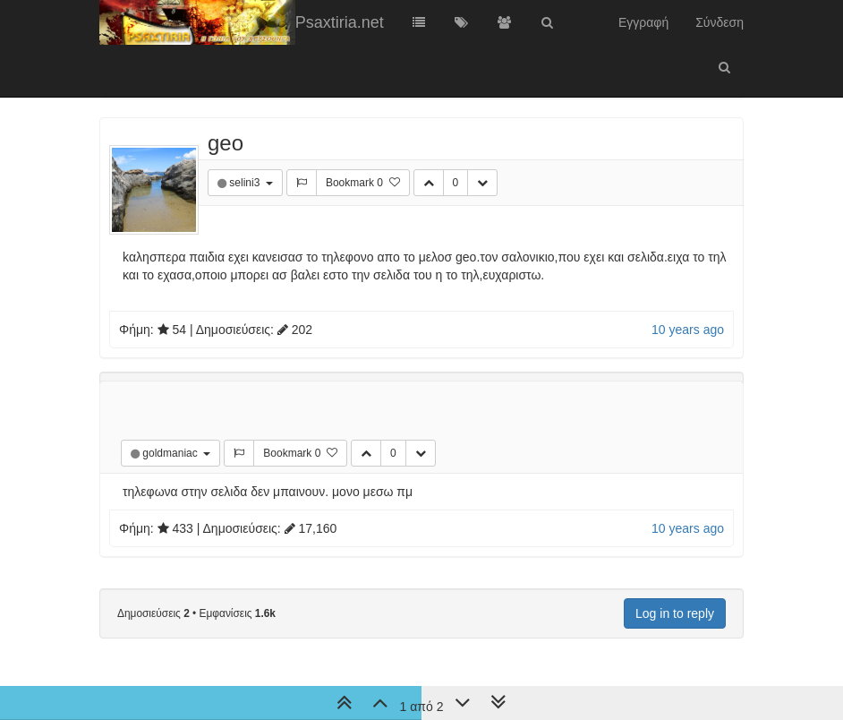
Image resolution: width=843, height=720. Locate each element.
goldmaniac (171, 453)
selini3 (245, 182)
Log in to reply (674, 613)
